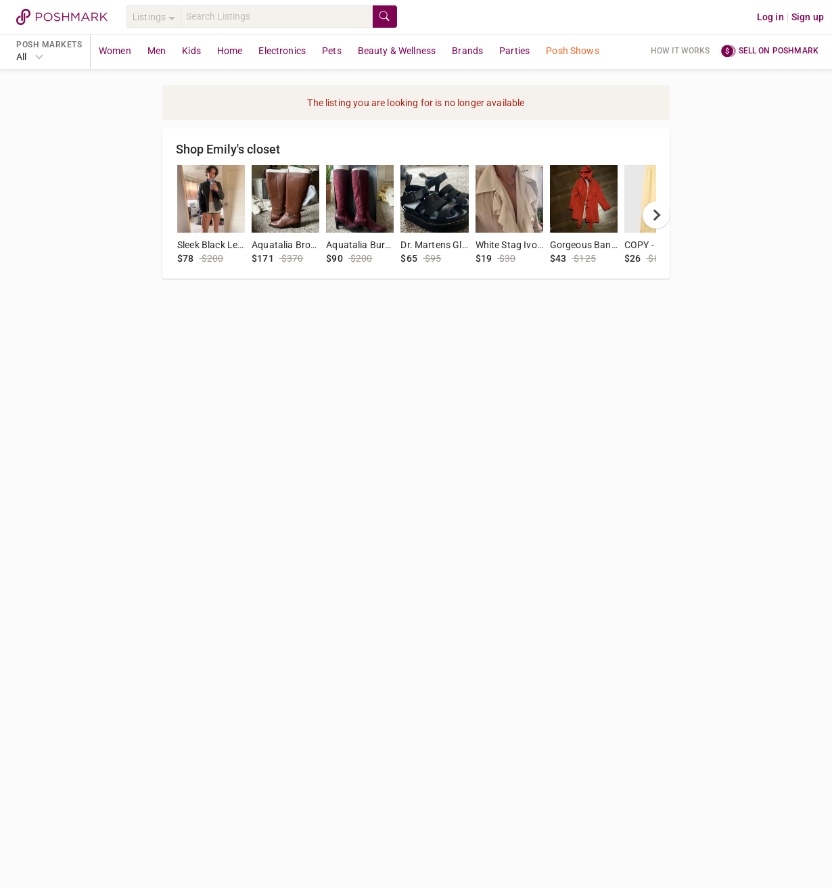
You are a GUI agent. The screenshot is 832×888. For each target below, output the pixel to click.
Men (156, 50)
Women (115, 50)
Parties (514, 50)
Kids (191, 50)
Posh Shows (572, 50)
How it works (680, 50)
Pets (332, 50)
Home (230, 50)
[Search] (277, 16)
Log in (770, 16)
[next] (656, 215)
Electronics (282, 50)
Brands (467, 50)
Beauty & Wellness (397, 50)
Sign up (807, 16)
